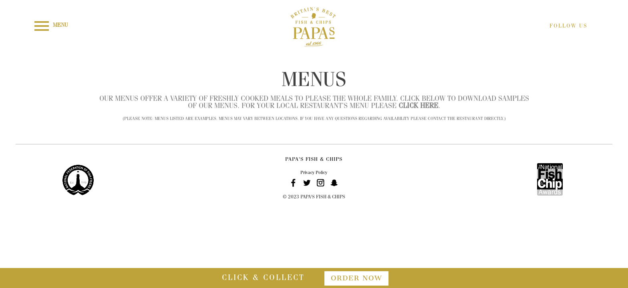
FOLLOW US (569, 26)
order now (356, 278)
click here (418, 106)
